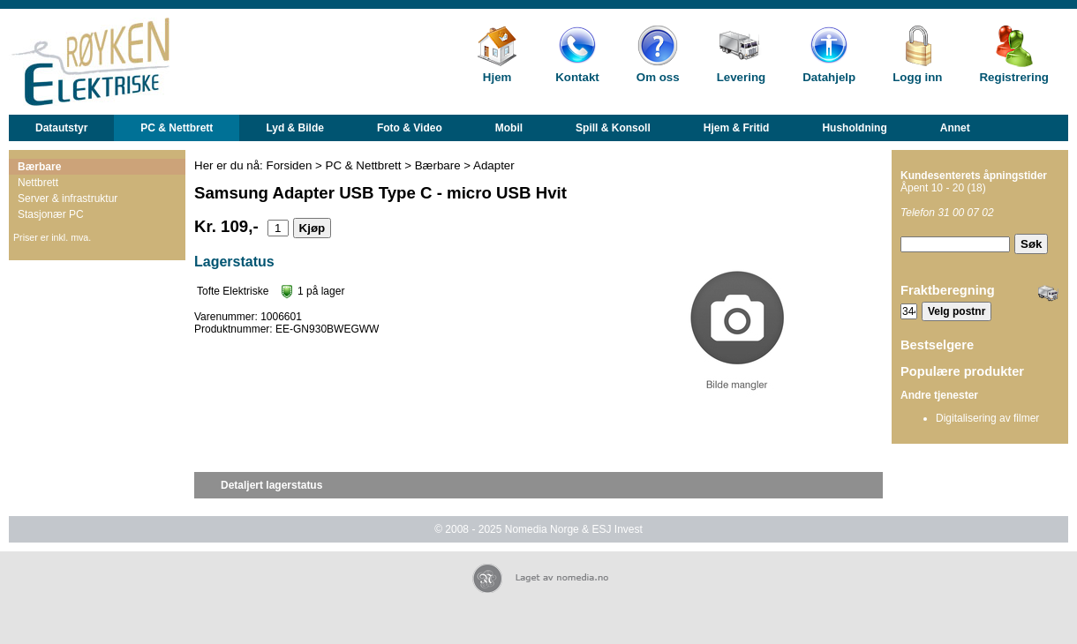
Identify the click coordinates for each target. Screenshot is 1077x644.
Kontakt (577, 77)
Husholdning (854, 128)
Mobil (509, 128)
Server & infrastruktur (67, 198)
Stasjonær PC (51, 214)
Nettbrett (38, 182)
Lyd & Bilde (295, 128)
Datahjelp (828, 77)
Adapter (494, 165)
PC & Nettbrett (176, 128)
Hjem (497, 77)
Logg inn (917, 77)
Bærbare (39, 167)
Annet (955, 128)
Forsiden (290, 165)
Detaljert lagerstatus (271, 485)
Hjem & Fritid (737, 128)
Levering (741, 77)
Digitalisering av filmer (987, 418)
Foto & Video (409, 128)
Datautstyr (61, 128)
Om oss (658, 77)
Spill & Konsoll (613, 128)
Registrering (1014, 77)
